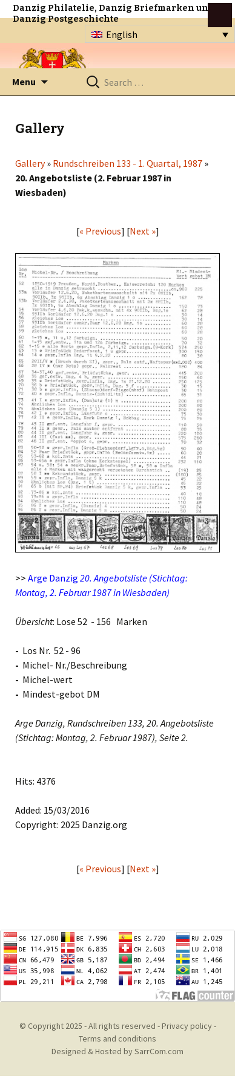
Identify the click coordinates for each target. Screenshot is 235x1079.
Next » (143, 231)
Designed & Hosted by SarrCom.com (117, 1051)
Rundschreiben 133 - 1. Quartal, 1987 (127, 163)
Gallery (30, 163)
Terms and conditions (117, 1038)
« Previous (100, 231)
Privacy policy (187, 1025)
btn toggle (220, 15)
